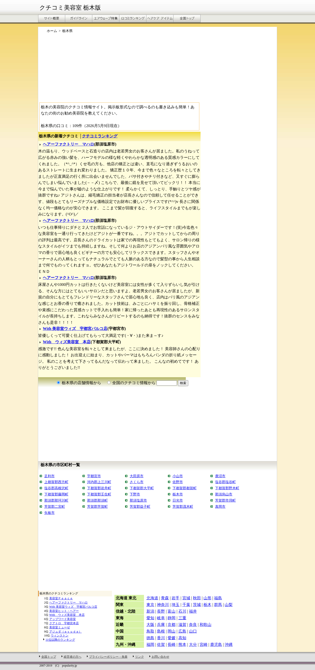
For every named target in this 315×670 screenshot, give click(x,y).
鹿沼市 (220, 476)
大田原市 (136, 476)
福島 (218, 598)
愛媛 (171, 638)
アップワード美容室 (62, 619)
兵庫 (161, 624)
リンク (139, 656)
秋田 (197, 598)
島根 (161, 631)
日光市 (178, 500)
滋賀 (182, 624)
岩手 (175, 598)
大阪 (150, 624)
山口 (193, 631)
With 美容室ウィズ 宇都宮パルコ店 (75, 329)
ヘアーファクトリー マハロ (68, 144)
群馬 (218, 605)
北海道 (152, 598)
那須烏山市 (223, 494)
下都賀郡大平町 (142, 488)
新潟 (150, 611)
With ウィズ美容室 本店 (67, 342)
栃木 (207, 605)
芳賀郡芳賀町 (97, 506)
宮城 (186, 598)
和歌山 (205, 624)
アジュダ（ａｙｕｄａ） (65, 631)
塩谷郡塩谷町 (225, 482)
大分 (193, 644)
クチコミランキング (99, 136)
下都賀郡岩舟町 (99, 488)
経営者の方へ (72, 656)
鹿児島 (216, 644)
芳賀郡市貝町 (225, 500)
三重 (182, 618)
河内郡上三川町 (99, 482)
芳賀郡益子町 (140, 506)
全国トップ (48, 656)
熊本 (182, 644)
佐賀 (161, 644)
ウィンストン (59, 635)
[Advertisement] (157, 69)
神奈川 (163, 605)
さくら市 (136, 482)
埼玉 (175, 605)
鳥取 (150, 631)
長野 (161, 611)
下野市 (135, 494)
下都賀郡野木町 (227, 488)
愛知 (150, 618)
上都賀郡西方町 (56, 482)
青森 (165, 598)
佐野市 (178, 482)
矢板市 (49, 513)
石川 (182, 611)
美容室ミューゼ (59, 627)
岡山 (171, 631)
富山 (171, 611)
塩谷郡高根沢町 (56, 488)
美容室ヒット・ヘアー (64, 611)
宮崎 (203, 644)
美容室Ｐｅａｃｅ (61, 598)
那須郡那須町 (97, 500)
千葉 (186, 605)
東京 (150, 605)
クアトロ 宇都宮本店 (64, 623)
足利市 (49, 476)
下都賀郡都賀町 (185, 488)
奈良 (193, 624)
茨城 (197, 605)
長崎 (171, 644)
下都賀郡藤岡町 (56, 494)
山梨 (229, 605)
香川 (161, 638)
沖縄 (229, 644)
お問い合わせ (160, 656)
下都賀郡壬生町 (99, 494)
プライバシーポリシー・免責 (108, 656)
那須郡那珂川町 (56, 500)
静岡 (171, 618)
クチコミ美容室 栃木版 (70, 7)
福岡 (150, 644)
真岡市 (220, 506)
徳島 (150, 638)
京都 (171, 624)
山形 (207, 598)
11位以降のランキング (60, 639)
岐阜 (161, 618)
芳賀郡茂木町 (183, 506)
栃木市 (178, 494)
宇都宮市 (94, 476)
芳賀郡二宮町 (54, 506)
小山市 (178, 476)
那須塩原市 (138, 500)
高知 (182, 638)
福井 (193, 611)
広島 (182, 631)
